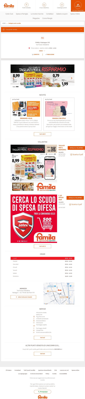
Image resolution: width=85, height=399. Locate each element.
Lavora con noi (64, 370)
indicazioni (49, 54)
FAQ (55, 370)
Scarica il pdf (76, 154)
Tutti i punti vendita (29, 370)
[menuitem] (9, 14)
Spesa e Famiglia (22, 14)
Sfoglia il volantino (76, 148)
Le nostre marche (37, 14)
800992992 (43, 392)
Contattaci (49, 14)
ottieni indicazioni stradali (23, 297)
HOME (4, 23)
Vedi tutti (42, 134)
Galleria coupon (62, 14)
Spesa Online (75, 14)
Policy (47, 373)
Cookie (54, 373)
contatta (35, 54)
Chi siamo (8, 370)
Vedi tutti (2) (42, 246)
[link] (26, 114)
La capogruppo (22, 373)
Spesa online (75, 370)
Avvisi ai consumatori (36, 373)
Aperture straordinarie (44, 370)
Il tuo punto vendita (9, 29)
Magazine (36, 18)
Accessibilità (63, 373)
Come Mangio (47, 18)
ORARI (42, 51)
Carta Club (9, 14)
